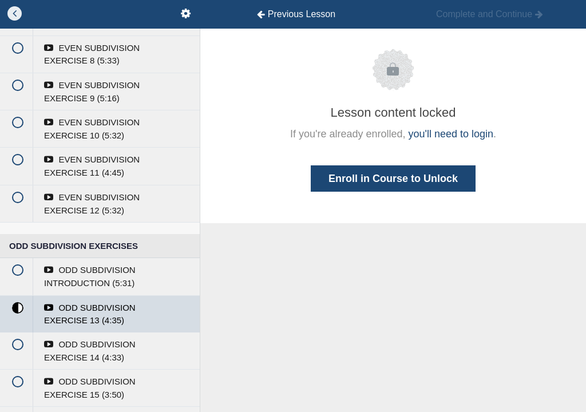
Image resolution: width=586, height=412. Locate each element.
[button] (14, 14)
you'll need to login (451, 134)
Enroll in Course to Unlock (393, 178)
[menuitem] (185, 14)
